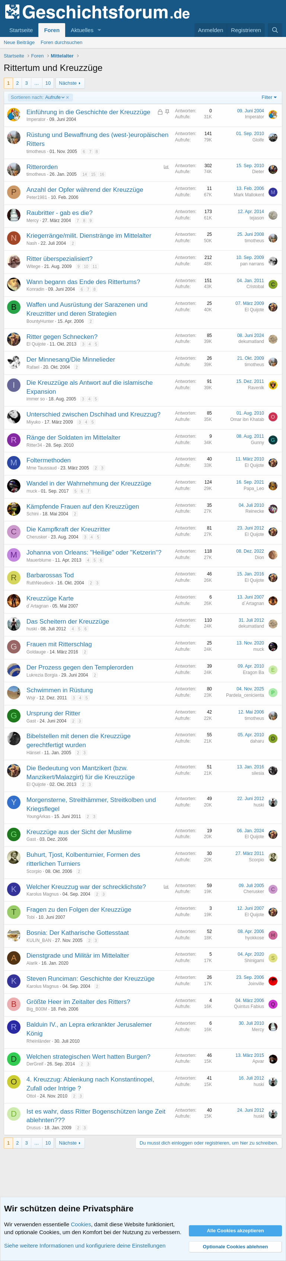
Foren (52, 30)
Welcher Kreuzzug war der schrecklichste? (86, 886)
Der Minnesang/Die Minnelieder (70, 359)
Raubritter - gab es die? (59, 212)
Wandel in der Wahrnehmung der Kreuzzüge (88, 483)
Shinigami (254, 960)
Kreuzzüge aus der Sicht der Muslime (79, 832)
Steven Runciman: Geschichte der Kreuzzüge (90, 978)
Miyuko (33, 422)
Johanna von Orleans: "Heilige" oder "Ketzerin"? (93, 552)
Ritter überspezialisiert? (59, 258)
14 (84, 174)
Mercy (32, 220)
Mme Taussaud (41, 468)
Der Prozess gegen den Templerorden (79, 667)
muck (31, 491)
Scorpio (34, 871)
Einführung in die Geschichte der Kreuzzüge (88, 112)
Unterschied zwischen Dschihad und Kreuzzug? (93, 414)
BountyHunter (40, 321)
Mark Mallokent (249, 194)
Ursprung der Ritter (53, 713)
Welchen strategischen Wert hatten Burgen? (88, 1056)
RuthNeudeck (40, 583)
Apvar (258, 1061)
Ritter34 (34, 445)
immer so (35, 399)
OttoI (31, 1096)
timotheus (36, 151)
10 (48, 83)
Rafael (32, 367)
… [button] (36, 83)
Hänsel (33, 752)
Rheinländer (38, 1041)
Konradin (35, 289)
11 (94, 266)
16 (102, 174)
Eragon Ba (253, 672)
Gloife (258, 140)
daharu (257, 741)
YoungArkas (38, 816)
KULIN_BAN (38, 940)
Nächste (68, 83)
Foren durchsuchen (61, 42)
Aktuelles (82, 30)
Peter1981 (36, 197)
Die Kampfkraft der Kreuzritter (68, 529)
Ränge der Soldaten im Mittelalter (73, 437)
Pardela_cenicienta (245, 695)
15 (93, 174)
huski (31, 628)
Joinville (256, 983)
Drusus (33, 1127)
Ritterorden (42, 167)
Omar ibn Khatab (247, 419)
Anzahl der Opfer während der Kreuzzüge (84, 189)
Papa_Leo (254, 488)
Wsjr (30, 697)
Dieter (258, 171)
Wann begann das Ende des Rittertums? (83, 281)
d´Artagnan (37, 606)
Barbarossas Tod (50, 575)
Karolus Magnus (42, 894)
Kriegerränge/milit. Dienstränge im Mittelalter (88, 235)
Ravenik (256, 387)
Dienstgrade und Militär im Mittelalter (77, 955)
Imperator (35, 119)
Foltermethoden (48, 460)
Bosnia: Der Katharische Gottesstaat (77, 932)
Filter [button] (267, 97)
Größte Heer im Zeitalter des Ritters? (78, 1001)
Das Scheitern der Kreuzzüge (67, 621)
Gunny (257, 442)
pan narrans (252, 263)
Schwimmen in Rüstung (59, 690)
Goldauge (36, 652)
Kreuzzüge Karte (50, 598)
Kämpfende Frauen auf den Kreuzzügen (82, 506)
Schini (32, 513)
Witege (33, 266)
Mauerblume (38, 560)
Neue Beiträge (19, 42)
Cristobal (255, 286)
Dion (259, 557)
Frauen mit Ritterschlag (59, 644)
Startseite (21, 30)
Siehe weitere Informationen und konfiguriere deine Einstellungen (85, 1245)
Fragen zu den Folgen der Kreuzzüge (78, 909)
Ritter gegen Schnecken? (62, 336)
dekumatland (251, 341)
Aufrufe (37, 97)
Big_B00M (36, 1009)
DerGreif (34, 1064)
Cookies (81, 1224)
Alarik (32, 963)
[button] (99, 30)
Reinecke (254, 511)
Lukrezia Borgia (41, 675)
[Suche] (275, 30)
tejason (257, 218)
